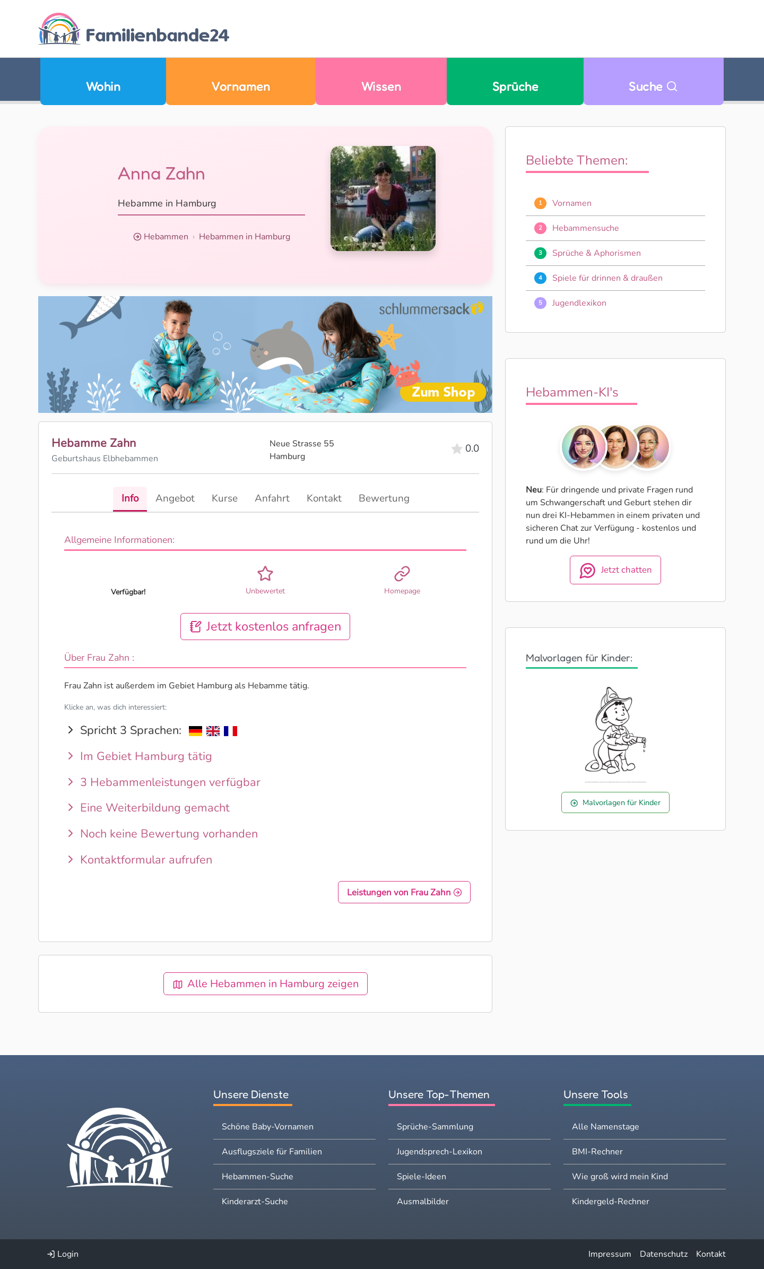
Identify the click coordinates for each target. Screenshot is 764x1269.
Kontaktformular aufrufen (138, 860)
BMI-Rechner (597, 1152)
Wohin (103, 86)
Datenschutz (664, 1254)
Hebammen (166, 237)
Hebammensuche (585, 228)
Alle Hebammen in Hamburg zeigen (265, 984)
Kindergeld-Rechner (610, 1201)
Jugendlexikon (579, 303)
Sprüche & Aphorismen (596, 253)
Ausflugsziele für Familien (272, 1152)
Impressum (609, 1254)
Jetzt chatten (615, 571)
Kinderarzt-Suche (255, 1201)
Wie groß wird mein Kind (620, 1176)
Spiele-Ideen (421, 1176)
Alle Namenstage (605, 1127)
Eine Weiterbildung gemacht (147, 808)
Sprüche (515, 86)
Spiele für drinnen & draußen (607, 278)
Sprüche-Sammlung (435, 1127)
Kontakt (711, 1254)
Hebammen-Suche (257, 1176)
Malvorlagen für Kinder (615, 802)
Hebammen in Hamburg (244, 237)
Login (63, 1254)
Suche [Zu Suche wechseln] (653, 86)
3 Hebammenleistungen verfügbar (162, 782)
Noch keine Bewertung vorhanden (161, 834)
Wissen (381, 86)
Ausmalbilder (423, 1201)
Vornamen (240, 86)
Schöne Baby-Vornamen (268, 1127)
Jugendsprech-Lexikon (439, 1152)
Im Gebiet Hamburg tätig (138, 757)
